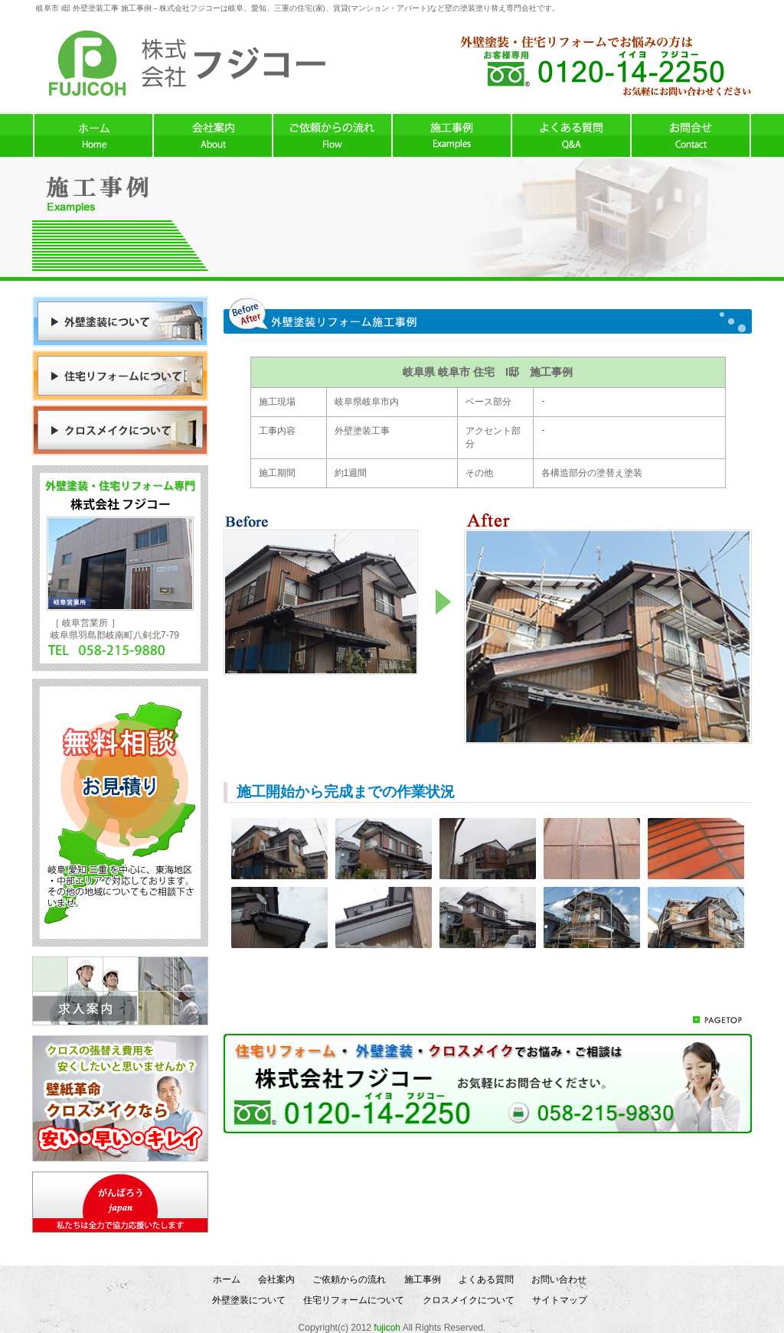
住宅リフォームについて (353, 1300)
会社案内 (276, 1279)
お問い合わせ (558, 1279)
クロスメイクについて (468, 1300)
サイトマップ (559, 1300)
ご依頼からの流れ (349, 1279)
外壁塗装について (249, 1300)
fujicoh (387, 1327)
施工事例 (422, 1279)
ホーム (226, 1279)
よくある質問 (486, 1279)
